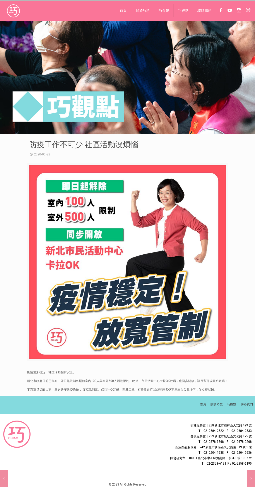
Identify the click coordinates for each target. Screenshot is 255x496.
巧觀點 (231, 404)
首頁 (203, 404)
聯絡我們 (247, 404)
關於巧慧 (217, 404)
